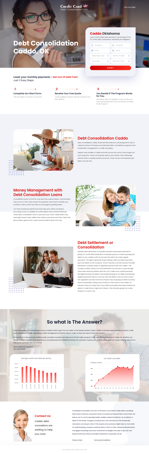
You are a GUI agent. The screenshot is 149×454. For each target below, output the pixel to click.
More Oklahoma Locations (23, 347)
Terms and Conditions (102, 440)
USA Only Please (19, 349)
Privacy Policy (77, 440)
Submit (110, 68)
